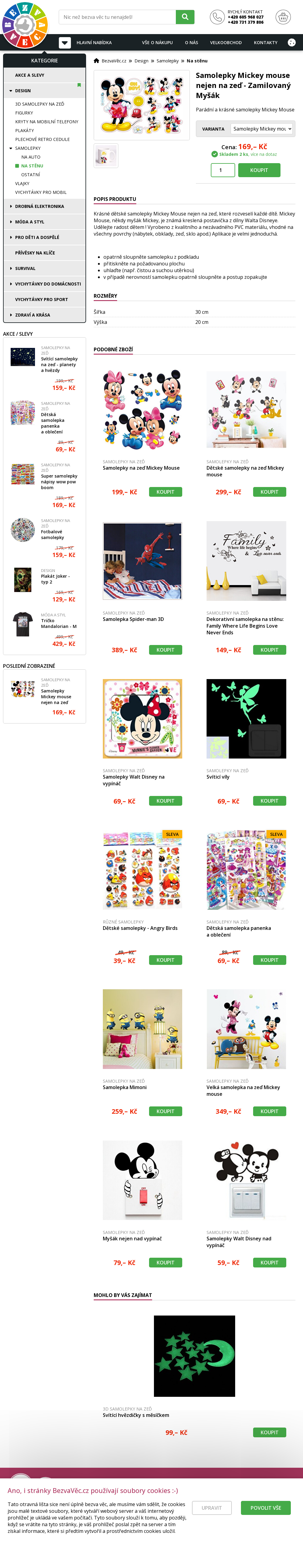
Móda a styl (29, 222)
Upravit (212, 1508)
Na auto (30, 157)
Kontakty (265, 42)
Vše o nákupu (157, 42)
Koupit (259, 170)
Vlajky (22, 183)
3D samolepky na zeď (39, 104)
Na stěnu (32, 166)
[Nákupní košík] (283, 17)
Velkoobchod (226, 42)
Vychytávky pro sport (41, 299)
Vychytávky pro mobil (41, 192)
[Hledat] (185, 17)
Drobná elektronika (39, 206)
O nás (191, 42)
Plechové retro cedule (42, 139)
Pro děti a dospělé (37, 237)
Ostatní (30, 174)
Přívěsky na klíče (35, 253)
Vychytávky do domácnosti (48, 284)
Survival (25, 268)
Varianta (213, 129)
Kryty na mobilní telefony (46, 121)
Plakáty (24, 130)
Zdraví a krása (32, 315)
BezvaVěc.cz (114, 61)
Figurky (24, 113)
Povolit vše (266, 1508)
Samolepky (27, 148)
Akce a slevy (29, 75)
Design (23, 90)
